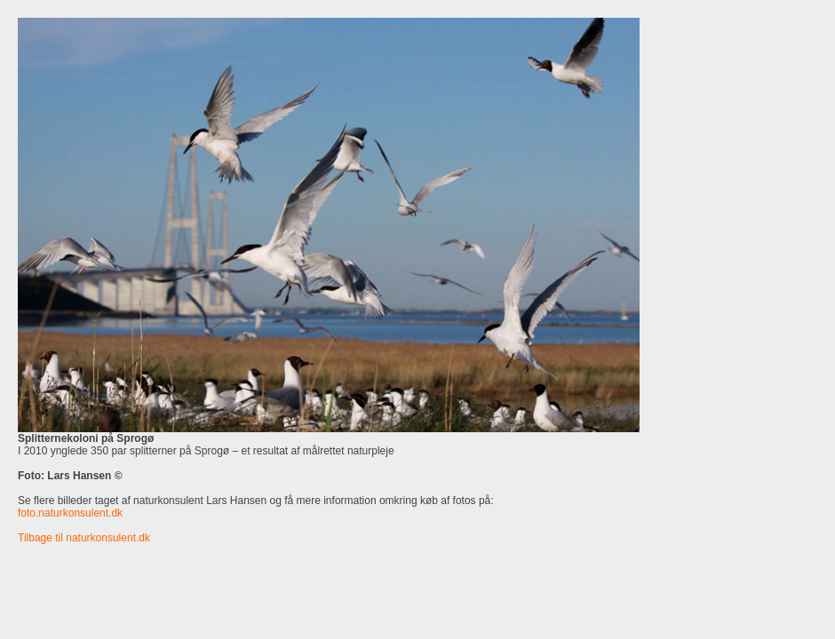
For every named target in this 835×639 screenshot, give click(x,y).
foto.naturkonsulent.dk (70, 513)
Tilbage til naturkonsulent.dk (84, 538)
